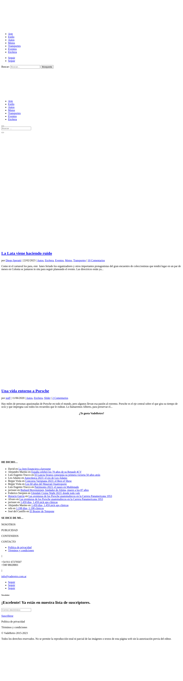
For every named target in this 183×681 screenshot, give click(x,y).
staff (8, 398)
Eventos (12, 49)
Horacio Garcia (16, 496)
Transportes (14, 46)
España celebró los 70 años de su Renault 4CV (56, 471)
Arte (10, 33)
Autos (11, 39)
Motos (11, 42)
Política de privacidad (20, 547)
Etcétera (12, 52)
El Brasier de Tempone (42, 511)
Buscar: (5, 66)
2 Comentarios (60, 398)
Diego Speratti (13, 260)
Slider (47, 398)
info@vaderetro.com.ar (13, 576)
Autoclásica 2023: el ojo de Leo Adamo (45, 477)
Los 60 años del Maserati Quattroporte (46, 484)
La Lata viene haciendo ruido (26, 253)
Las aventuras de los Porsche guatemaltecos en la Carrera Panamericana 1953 (70, 496)
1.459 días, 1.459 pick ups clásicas (39, 502)
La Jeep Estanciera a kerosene (35, 468)
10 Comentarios (96, 260)
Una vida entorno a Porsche (25, 391)
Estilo (11, 36)
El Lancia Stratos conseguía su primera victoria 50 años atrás (67, 474)
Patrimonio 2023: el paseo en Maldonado (56, 487)
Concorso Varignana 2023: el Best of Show (48, 481)
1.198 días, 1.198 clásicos (30, 508)
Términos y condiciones (21, 550)
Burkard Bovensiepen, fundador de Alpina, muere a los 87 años (55, 490)
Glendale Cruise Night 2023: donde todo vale (55, 493)
